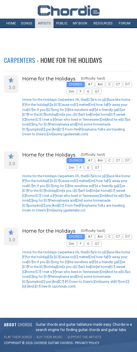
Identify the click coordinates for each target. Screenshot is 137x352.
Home (11, 23)
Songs (26, 23)
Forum (124, 23)
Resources (103, 23)
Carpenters (19, 60)
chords (66, 343)
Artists (44, 23)
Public (61, 23)
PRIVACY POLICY (87, 343)
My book (80, 23)
